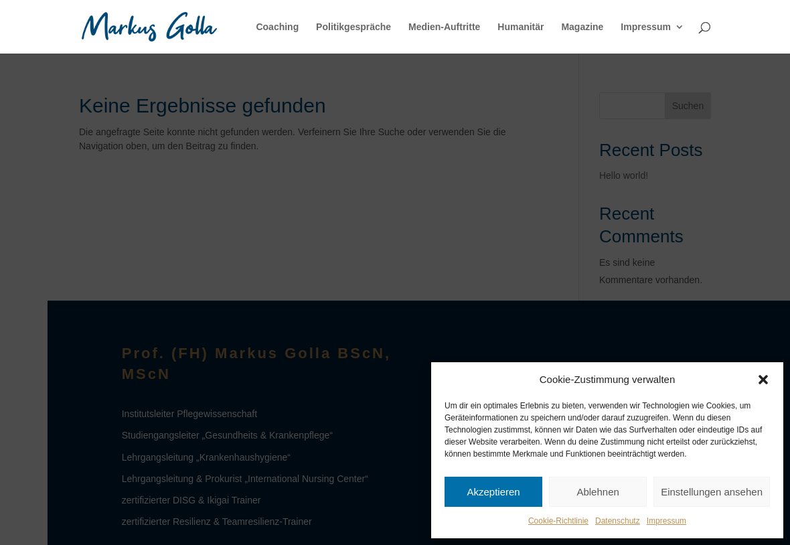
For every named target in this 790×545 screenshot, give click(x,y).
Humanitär (520, 27)
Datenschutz (617, 521)
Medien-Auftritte (444, 27)
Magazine (582, 27)
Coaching (277, 27)
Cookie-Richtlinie (558, 521)
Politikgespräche (353, 27)
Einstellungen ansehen (712, 491)
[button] (763, 379)
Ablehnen (597, 491)
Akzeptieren (493, 491)
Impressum (666, 521)
